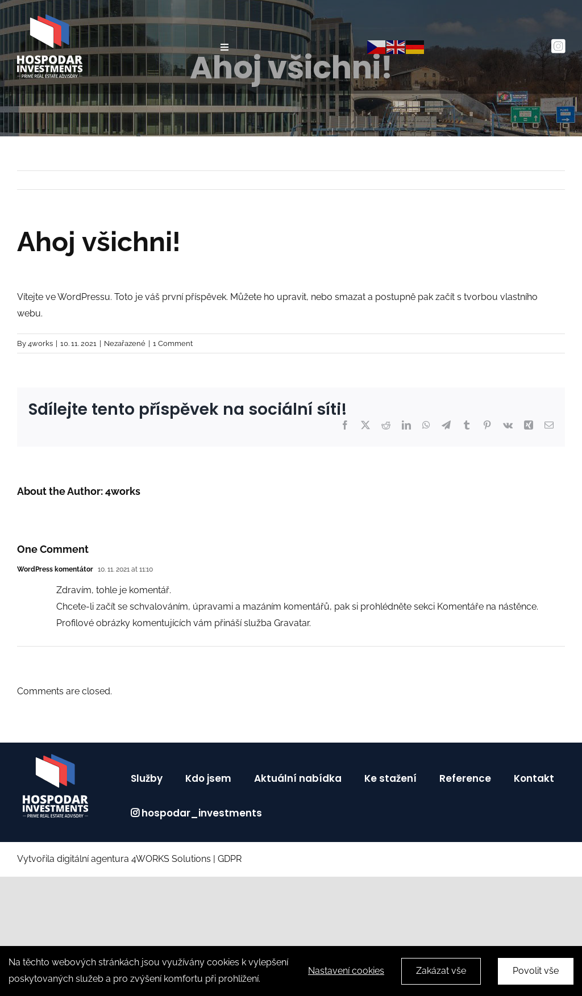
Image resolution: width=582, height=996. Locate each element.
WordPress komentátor (55, 569)
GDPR (231, 858)
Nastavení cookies (346, 972)
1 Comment (173, 343)
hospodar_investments (202, 813)
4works (40, 343)
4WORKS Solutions (171, 858)
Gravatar (291, 623)
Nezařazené (125, 343)
